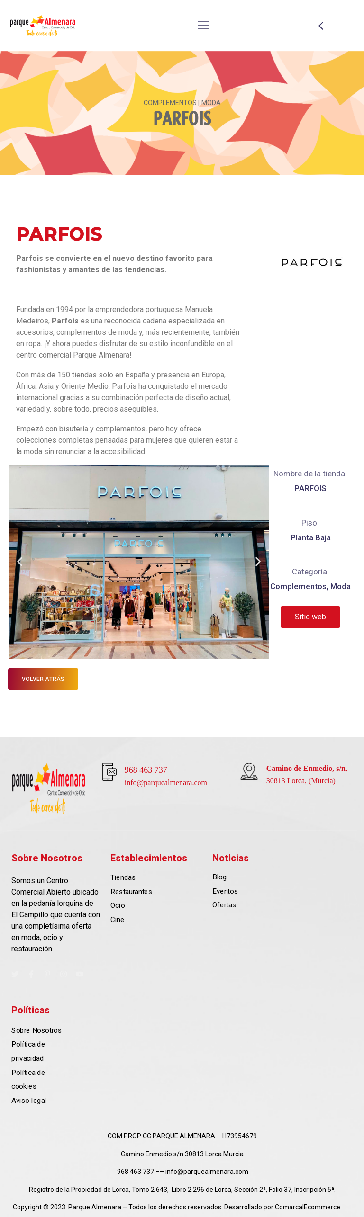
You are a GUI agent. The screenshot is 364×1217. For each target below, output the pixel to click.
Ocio (117, 905)
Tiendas (123, 877)
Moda (340, 586)
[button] (20, 562)
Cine (117, 919)
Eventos (225, 891)
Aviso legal (28, 1100)
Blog (219, 877)
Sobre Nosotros (36, 1030)
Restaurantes (131, 891)
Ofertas (224, 905)
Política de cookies (28, 1079)
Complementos (298, 586)
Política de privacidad (28, 1051)
